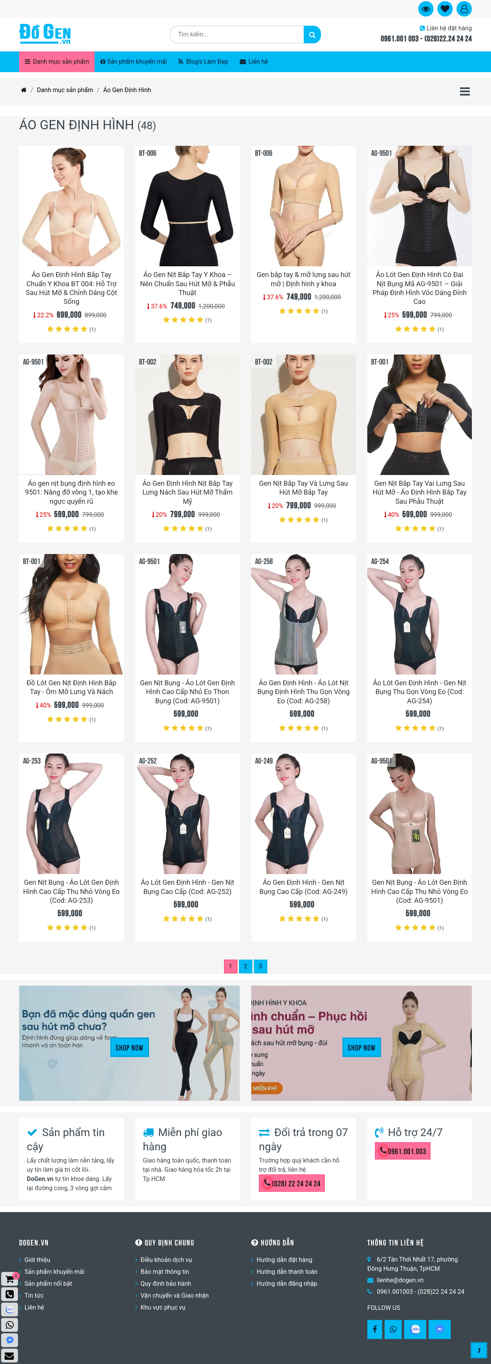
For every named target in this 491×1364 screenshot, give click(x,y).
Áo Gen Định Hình (127, 90)
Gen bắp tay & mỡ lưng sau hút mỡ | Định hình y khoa (303, 278)
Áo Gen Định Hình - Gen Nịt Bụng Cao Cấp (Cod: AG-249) (303, 886)
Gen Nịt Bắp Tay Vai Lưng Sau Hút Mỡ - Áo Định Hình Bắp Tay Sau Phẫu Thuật (419, 492)
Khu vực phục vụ (163, 1307)
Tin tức (34, 1295)
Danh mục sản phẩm (57, 61)
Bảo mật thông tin (165, 1271)
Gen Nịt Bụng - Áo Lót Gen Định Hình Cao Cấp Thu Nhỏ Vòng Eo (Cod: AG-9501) (419, 891)
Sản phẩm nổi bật (48, 1283)
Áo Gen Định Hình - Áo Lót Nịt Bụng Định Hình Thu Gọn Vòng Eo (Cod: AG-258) (303, 692)
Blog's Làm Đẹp (203, 61)
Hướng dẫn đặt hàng (285, 1259)
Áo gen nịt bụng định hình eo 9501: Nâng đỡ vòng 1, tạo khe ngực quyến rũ (71, 492)
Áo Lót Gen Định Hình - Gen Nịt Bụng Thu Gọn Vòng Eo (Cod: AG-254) (419, 692)
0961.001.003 (403, 1151)
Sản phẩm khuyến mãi (133, 61)
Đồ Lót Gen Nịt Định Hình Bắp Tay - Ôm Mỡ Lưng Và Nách (71, 687)
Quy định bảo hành (166, 1283)
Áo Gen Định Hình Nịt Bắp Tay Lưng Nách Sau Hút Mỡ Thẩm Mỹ (187, 492)
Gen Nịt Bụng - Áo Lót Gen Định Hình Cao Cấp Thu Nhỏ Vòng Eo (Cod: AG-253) (71, 891)
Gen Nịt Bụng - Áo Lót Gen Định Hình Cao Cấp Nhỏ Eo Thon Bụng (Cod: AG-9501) (187, 692)
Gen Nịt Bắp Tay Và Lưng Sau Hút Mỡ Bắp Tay (303, 487)
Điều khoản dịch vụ (166, 1259)
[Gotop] (479, 1351)
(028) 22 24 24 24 (292, 1183)
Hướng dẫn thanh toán (287, 1271)
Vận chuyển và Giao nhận (175, 1295)
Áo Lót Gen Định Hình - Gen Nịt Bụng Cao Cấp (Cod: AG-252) (187, 886)
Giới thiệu (37, 1259)
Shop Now (130, 1047)
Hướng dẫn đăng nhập (287, 1283)
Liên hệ (254, 61)
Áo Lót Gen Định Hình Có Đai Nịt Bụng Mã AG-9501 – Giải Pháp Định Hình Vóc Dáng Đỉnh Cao (420, 287)
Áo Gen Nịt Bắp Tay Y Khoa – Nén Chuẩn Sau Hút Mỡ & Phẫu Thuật (187, 283)
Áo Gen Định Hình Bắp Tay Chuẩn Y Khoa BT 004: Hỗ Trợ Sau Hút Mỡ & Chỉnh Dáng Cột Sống (71, 287)
